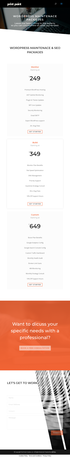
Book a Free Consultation (35, 348)
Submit (57, 433)
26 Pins (54, 452)
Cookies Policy (23, 456)
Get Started (35, 132)
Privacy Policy (47, 456)
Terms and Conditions (35, 456)
